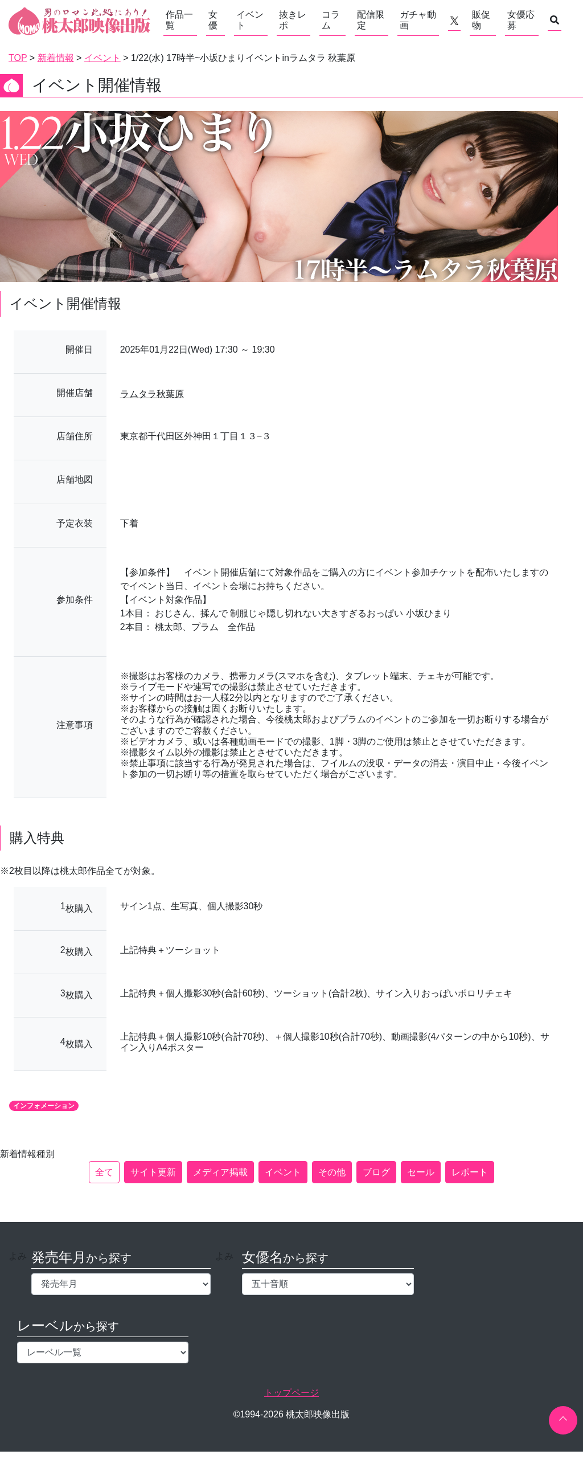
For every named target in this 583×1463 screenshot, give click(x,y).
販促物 (481, 20)
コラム (331, 20)
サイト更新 (153, 1172)
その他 (332, 1172)
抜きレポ (292, 20)
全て (104, 1172)
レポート (469, 1172)
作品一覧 (179, 20)
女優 (212, 20)
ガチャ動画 (418, 20)
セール (420, 1172)
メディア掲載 (220, 1172)
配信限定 (370, 20)
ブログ (376, 1172)
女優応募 (521, 20)
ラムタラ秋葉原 (152, 394)
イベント (250, 20)
